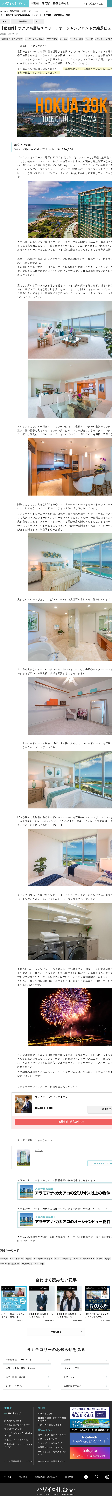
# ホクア (87, 39)
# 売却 (28, 1261)
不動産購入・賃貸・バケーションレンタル (29, 11)
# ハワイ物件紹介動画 (34, 39)
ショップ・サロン (67, 1381)
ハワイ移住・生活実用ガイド (52, 1459)
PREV (6, 21)
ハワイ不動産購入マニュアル (18, 1459)
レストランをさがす (47, 1437)
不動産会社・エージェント (13, 1369)
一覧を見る (22, 21)
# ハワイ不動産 (75, 39)
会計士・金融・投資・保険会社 (67, 1369)
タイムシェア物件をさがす (17, 1422)
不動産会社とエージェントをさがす (18, 1443)
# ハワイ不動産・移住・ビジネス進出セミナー (73, 1261)
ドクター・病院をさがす (50, 1422)
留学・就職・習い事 (13, 1381)
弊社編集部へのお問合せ (49, 1474)
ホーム (3, 11)
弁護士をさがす (45, 1411)
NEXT (38, 21)
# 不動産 (63, 39)
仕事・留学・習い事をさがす (52, 1432)
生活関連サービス (94, 1381)
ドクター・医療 (94, 1369)
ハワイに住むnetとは (91, 3)
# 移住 (98, 1261)
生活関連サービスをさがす (51, 1445)
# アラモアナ (51, 39)
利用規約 (74, 1474)
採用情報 (24, 1474)
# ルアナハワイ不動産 (42, 1261)
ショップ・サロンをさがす (51, 1441)
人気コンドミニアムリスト (17, 1438)
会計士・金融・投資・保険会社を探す (52, 1416)
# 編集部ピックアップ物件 (12, 39)
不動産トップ (14, 1411)
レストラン (39, 1381)
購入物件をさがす (13, 1418)
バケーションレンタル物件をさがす (18, 1432)
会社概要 (8, 1474)
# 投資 (105, 1261)
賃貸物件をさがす (13, 1427)
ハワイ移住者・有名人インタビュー (52, 1450)
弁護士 (36, 1369)
